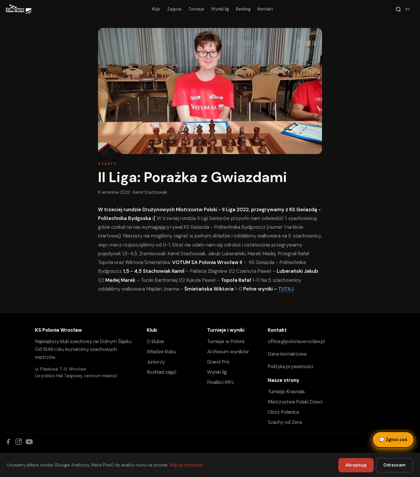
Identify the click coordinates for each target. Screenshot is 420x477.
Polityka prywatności (290, 366)
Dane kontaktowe (287, 354)
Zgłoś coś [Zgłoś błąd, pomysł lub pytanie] (393, 440)
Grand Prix (218, 362)
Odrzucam (394, 465)
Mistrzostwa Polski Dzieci (295, 402)
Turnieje (196, 9)
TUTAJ (286, 289)
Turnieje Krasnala (286, 391)
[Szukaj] (403, 9)
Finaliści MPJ (220, 382)
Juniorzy (156, 362)
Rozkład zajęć (161, 372)
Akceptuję (356, 465)
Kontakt (265, 9)
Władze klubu (161, 351)
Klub (156, 9)
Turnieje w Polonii (225, 341)
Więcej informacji (186, 465)
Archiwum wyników (228, 351)
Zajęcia (174, 9)
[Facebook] (8, 441)
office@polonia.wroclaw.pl (296, 341)
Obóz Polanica (283, 412)
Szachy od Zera (285, 422)
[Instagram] (18, 441)
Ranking (243, 9)
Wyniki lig (220, 9)
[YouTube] (29, 441)
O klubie (155, 341)
